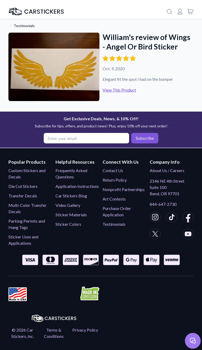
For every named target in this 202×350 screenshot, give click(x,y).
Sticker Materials (71, 214)
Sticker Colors (68, 224)
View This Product (119, 89)
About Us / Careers (167, 170)
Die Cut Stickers (23, 186)
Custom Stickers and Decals (27, 173)
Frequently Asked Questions (71, 173)
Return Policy (115, 179)
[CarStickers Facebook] (188, 218)
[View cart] (190, 11)
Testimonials (24, 25)
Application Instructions (77, 186)
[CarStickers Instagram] (155, 218)
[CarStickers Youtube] (188, 234)
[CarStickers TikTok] (171, 218)
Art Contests (114, 198)
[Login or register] (180, 11)
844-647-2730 (163, 204)
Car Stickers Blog (71, 195)
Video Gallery (67, 205)
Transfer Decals (22, 195)
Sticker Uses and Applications (23, 240)
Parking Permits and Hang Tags (26, 224)
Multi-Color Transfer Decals (27, 208)
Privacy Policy (85, 329)
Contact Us (113, 170)
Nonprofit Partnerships (124, 189)
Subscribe (145, 138)
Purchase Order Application (117, 211)
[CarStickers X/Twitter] (155, 234)
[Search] (169, 11)
